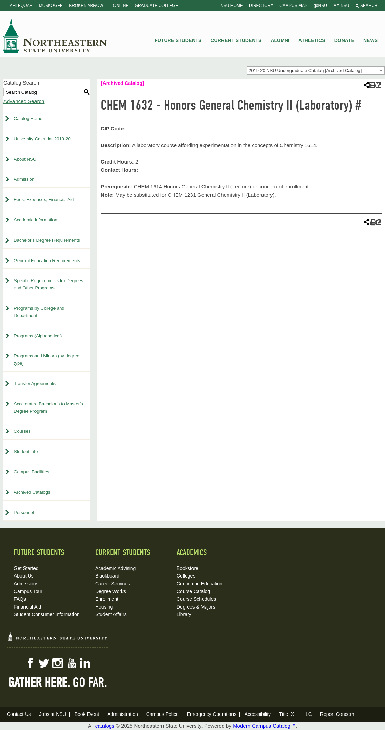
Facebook (30, 663)
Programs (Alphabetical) (38, 335)
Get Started (26, 568)
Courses (22, 431)
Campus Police (162, 714)
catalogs (105, 726)
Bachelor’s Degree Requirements (47, 240)
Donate (344, 40)
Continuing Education (200, 583)
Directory (261, 5)
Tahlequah (20, 5)
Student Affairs (111, 614)
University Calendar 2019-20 (42, 138)
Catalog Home (28, 118)
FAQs (20, 599)
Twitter (44, 663)
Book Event (87, 714)
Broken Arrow (86, 5)
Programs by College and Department (39, 312)
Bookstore (187, 568)
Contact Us (19, 714)
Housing (104, 607)
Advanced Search (23, 101)
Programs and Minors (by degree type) (46, 359)
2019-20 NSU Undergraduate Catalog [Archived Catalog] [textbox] (305, 70)
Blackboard (107, 576)
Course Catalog (193, 591)
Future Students (178, 40)
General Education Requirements (47, 260)
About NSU (25, 159)
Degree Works (110, 591)
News (370, 40)
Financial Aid (27, 607)
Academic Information (35, 220)
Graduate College (156, 5)
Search (366, 5)
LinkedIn (85, 663)
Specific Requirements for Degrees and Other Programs (48, 284)
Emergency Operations (211, 714)
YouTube (71, 663)
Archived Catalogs (32, 492)
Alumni (279, 40)
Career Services (112, 583)
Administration (122, 714)
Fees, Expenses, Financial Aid (44, 199)
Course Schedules (196, 599)
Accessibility (258, 714)
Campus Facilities (31, 471)
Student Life (26, 451)
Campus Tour (28, 591)
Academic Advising (115, 568)
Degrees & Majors (196, 607)
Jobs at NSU (52, 714)
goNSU (320, 5)
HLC (307, 714)
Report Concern (337, 714)
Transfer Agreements (35, 383)
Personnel (24, 512)
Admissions (26, 583)
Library (184, 614)
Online (121, 5)
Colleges (186, 576)
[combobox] (316, 70)
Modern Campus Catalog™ (264, 726)
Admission (24, 179)
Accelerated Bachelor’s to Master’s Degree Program (48, 407)
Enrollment (106, 599)
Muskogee (51, 5)
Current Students (236, 40)
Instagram (57, 663)
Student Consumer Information (47, 614)
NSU (55, 36)
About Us (24, 576)
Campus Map (293, 5)
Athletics (311, 40)
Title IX (286, 714)
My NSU (341, 5)
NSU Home (231, 5)
